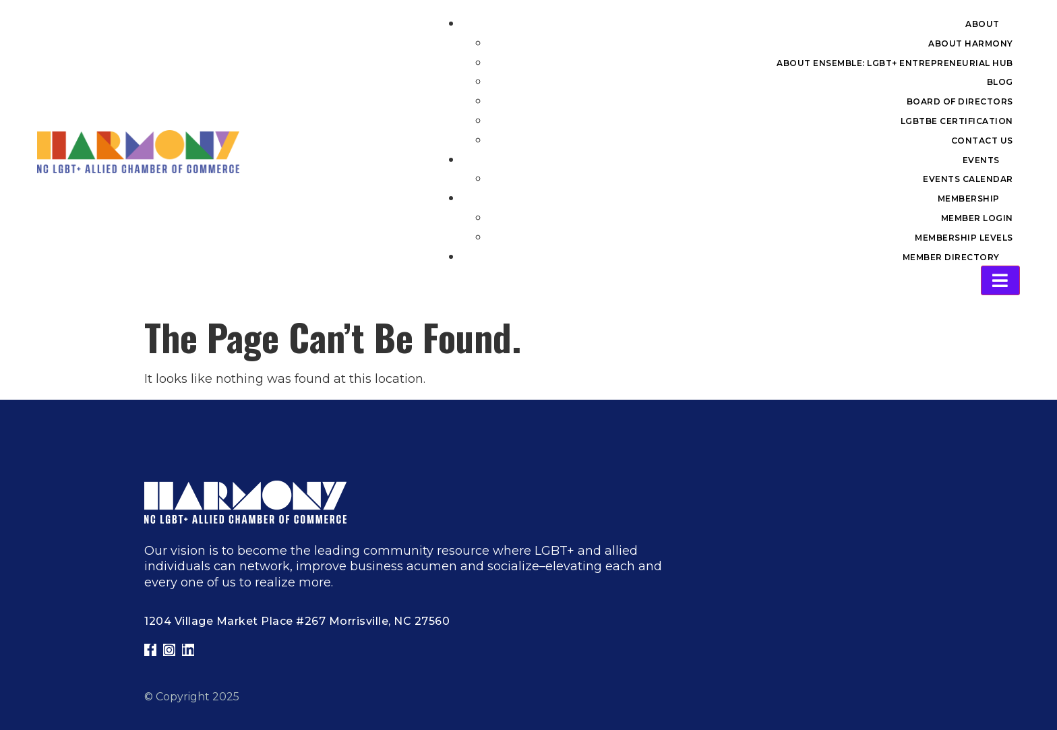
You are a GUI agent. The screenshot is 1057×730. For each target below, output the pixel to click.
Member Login (977, 218)
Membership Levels (964, 238)
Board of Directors (960, 101)
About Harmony (970, 43)
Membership (969, 198)
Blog (1000, 82)
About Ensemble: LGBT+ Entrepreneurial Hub (895, 63)
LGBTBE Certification (957, 121)
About (982, 24)
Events (981, 160)
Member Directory (951, 257)
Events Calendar (968, 179)
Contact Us (982, 140)
